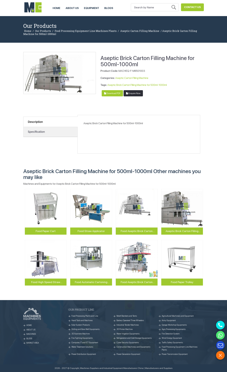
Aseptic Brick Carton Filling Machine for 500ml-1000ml (137, 84)
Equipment (91, 8)
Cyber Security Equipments (128, 342)
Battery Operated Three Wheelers (130, 320)
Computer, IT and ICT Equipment (84, 342)
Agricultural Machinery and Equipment (178, 316)
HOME (56, 8)
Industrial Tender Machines (128, 325)
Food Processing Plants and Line (84, 316)
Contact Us (192, 7)
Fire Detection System (171, 334)
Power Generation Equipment (128, 354)
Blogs (108, 8)
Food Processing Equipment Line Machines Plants (86, 30)
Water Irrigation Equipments (128, 334)
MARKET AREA (32, 343)
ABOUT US (72, 8)
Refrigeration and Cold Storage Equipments (134, 338)
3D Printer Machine (125, 329)
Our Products (43, 30)
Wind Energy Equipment (172, 338)
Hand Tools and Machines (82, 320)
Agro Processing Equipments (173, 329)
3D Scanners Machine (80, 334)
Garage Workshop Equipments (174, 325)
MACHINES (31, 334)
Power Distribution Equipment (83, 354)
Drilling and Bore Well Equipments (85, 329)
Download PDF (112, 93)
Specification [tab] (36, 131)
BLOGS (29, 338)
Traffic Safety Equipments (172, 342)
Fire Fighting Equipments (82, 338)
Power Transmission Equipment (175, 354)
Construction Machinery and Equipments (133, 347)
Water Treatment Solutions (82, 347)
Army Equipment (169, 320)
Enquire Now (133, 93)
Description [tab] (35, 121)
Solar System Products (80, 325)
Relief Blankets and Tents (127, 316)
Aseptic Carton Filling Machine (139, 30)
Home (27, 30)
